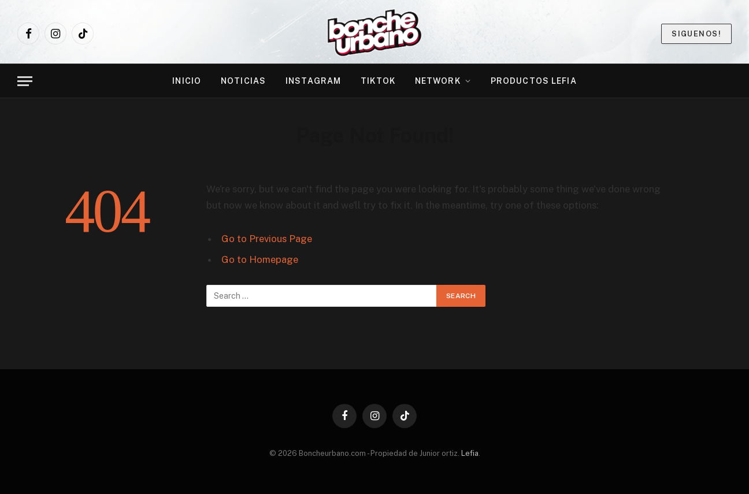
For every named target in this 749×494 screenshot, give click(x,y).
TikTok (378, 81)
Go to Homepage (259, 259)
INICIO (186, 81)
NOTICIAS (243, 81)
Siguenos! (696, 33)
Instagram (313, 81)
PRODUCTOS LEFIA (534, 81)
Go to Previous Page (266, 238)
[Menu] (24, 81)
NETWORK (438, 81)
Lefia (470, 453)
